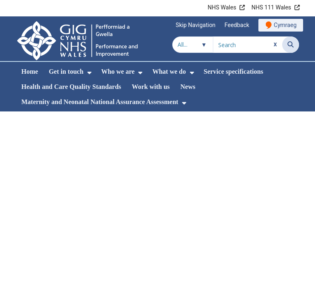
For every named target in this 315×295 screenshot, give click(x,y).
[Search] (290, 44)
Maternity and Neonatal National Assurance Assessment (99, 101)
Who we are (118, 71)
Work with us (150, 86)
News (187, 86)
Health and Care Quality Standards (71, 86)
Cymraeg (285, 25)
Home (29, 71)
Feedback (236, 25)
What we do (169, 71)
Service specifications (233, 71)
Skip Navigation (195, 25)
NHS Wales (222, 7)
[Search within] (192, 44)
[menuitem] (89, 72)
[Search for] (248, 44)
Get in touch (66, 71)
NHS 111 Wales (271, 7)
